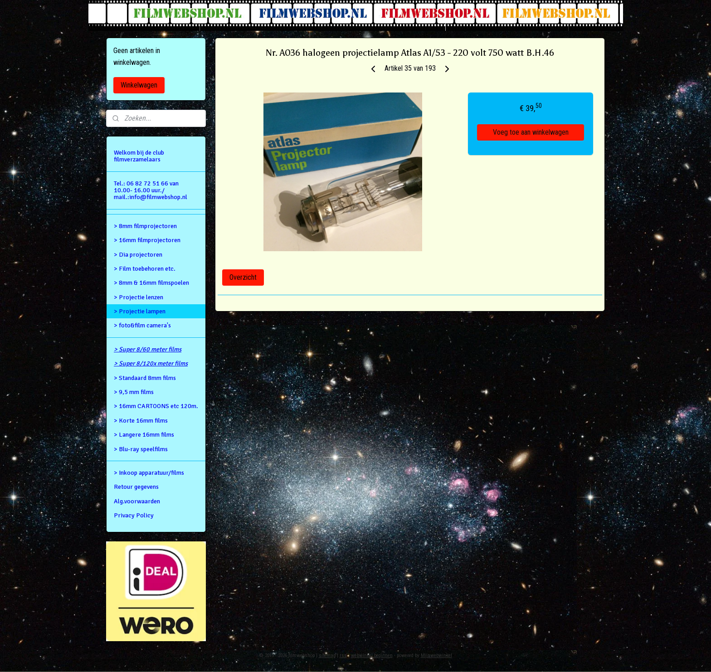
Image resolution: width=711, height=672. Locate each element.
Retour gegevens (136, 487)
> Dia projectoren (138, 254)
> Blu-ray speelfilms (141, 449)
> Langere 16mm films (144, 434)
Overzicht (243, 277)
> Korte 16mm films (141, 420)
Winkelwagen (139, 85)
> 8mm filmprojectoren (145, 226)
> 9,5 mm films (134, 392)
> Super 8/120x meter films (151, 363)
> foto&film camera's (142, 325)
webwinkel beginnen (372, 655)
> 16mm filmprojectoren (147, 240)
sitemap (327, 655)
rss (343, 655)
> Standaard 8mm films (145, 378)
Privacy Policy (134, 515)
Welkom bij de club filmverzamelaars (139, 156)
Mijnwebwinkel (436, 655)
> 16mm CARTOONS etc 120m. (156, 406)
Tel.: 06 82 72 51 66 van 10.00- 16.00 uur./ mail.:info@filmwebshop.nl (150, 190)
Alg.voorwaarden (137, 501)
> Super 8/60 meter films (147, 349)
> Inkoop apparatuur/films (149, 473)
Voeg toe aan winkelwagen (531, 132)
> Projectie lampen (140, 311)
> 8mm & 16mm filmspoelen (151, 283)
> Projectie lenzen (138, 297)
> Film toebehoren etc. (144, 269)
